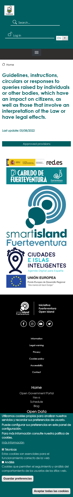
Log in (17, 35)
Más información (13, 447)
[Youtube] (41, 323)
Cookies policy (36, 358)
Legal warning (36, 345)
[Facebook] (24, 323)
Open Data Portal (36, 417)
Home (10, 64)
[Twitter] (49, 323)
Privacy (36, 352)
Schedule (36, 401)
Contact (36, 372)
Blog (36, 406)
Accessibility (36, 365)
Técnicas (11, 454)
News (36, 397)
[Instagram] (32, 323)
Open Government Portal (37, 393)
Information (36, 338)
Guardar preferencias (17, 483)
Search (14, 22)
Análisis (9, 467)
